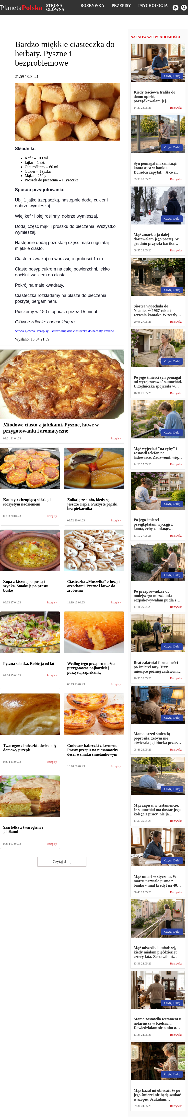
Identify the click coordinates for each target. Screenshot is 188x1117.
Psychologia (153, 5)
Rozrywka (92, 5)
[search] (184, 8)
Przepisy (121, 5)
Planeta (21, 7)
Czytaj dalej (62, 861)
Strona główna (55, 7)
